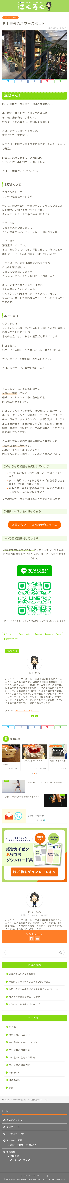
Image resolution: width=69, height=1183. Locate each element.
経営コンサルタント (12, 639)
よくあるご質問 (14, 1140)
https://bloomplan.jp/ (27, 710)
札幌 (59, 634)
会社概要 (10, 1151)
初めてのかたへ (14, 1120)
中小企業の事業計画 (19, 1050)
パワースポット (10, 634)
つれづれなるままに (10, 18)
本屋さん (50, 634)
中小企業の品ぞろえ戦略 (22, 1057)
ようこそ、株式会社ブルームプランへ (28, 1004)
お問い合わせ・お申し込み (23, 1144)
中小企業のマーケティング (23, 1042)
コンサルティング (15, 1133)
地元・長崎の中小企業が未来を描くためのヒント (33, 989)
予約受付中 (15, 1072)
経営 (11, 1087)
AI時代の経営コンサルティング (24, 996)
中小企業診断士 (26, 634)
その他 (12, 1027)
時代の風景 (15, 1080)
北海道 (39, 634)
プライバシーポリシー (21, 1159)
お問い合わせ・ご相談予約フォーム (34, 525)
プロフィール (13, 1126)
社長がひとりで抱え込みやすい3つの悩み (29, 981)
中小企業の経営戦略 (19, 1065)
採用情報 (14, 1156)
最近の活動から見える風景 (22, 974)
